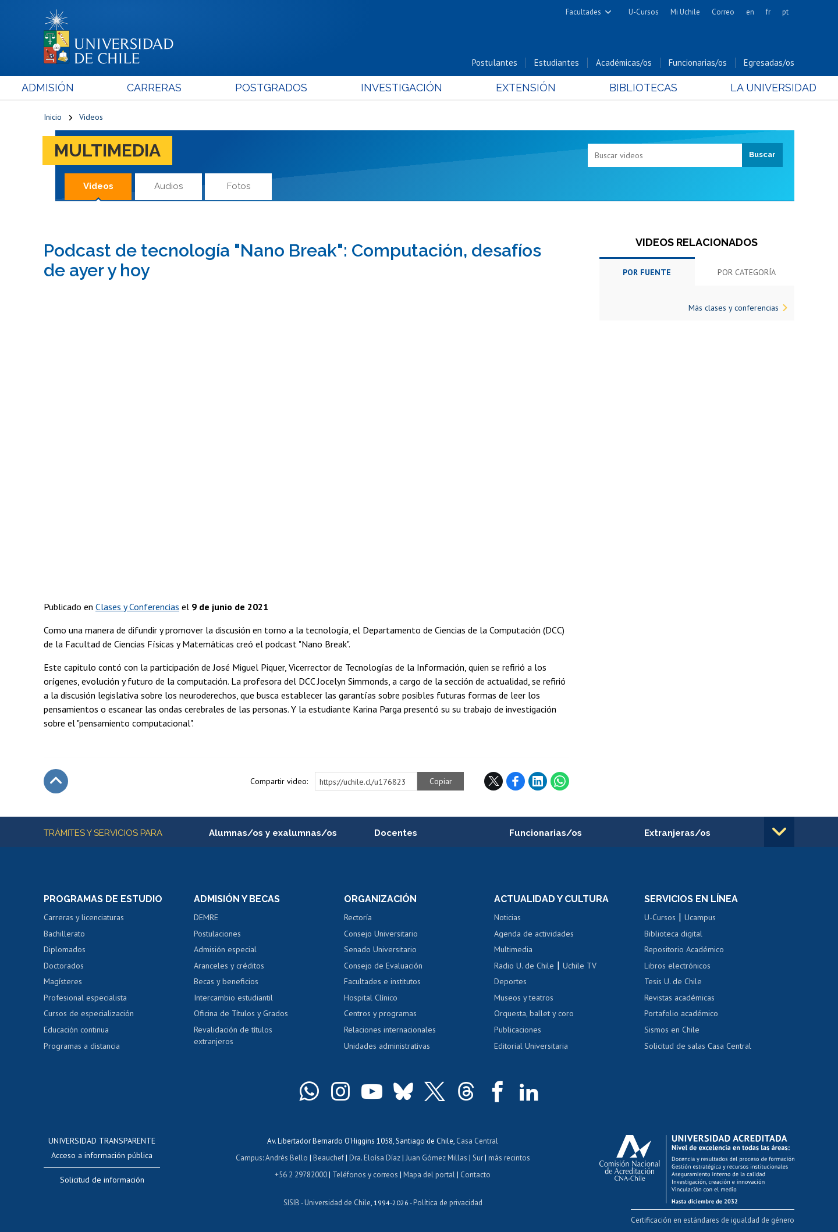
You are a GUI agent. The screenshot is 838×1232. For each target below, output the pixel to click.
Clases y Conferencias (137, 607)
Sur (478, 1157)
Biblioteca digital (673, 933)
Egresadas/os (769, 63)
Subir (56, 781)
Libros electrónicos (677, 965)
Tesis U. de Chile (673, 982)
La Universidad (751, 88)
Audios (168, 186)
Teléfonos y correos (365, 1173)
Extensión (518, 88)
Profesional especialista (85, 997)
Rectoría (358, 917)
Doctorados (64, 965)
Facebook (515, 781)
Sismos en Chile (671, 1029)
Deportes (510, 982)
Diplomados (65, 949)
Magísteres (63, 982)
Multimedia (107, 150)
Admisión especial (225, 949)
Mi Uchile (685, 12)
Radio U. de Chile (524, 965)
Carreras (169, 88)
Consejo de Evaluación (383, 965)
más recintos (509, 1157)
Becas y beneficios (226, 982)
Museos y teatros (523, 997)
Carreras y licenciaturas (84, 917)
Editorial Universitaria (531, 1046)
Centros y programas (380, 1014)
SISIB (291, 1200)
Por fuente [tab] (647, 272)
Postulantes (494, 63)
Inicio (53, 117)
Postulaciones (217, 933)
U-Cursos (643, 12)
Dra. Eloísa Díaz (374, 1157)
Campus (249, 1157)
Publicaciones (517, 1029)
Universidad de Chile (337, 1200)
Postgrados (279, 88)
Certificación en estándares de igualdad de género (712, 1220)
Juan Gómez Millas (436, 1157)
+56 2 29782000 (301, 1173)
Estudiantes (556, 63)
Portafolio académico (681, 1014)
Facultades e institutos (382, 982)
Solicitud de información (102, 1179)
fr (768, 12)
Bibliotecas (628, 88)
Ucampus (700, 917)
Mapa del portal (429, 1173)
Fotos (238, 186)
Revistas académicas (679, 997)
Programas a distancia (82, 1046)
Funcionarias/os (698, 63)
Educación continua (76, 1029)
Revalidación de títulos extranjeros (233, 1035)
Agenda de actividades (534, 933)
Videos (91, 117)
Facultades (583, 12)
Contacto (475, 1173)
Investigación (401, 88)
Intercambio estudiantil (233, 997)
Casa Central (477, 1140)
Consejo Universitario (381, 933)
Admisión (70, 88)
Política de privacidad (447, 1200)
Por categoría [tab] (747, 272)
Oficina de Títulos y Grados (241, 1014)
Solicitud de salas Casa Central (697, 1046)
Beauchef (328, 1157)
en (750, 12)
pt (785, 12)
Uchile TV (579, 965)
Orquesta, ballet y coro (534, 1014)
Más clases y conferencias (733, 307)
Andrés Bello (286, 1157)
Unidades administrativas (387, 1046)
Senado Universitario (380, 949)
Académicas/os (624, 63)
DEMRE (206, 917)
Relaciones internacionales (390, 1029)
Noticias (507, 917)
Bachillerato (64, 933)
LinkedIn (537, 781)
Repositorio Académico (684, 949)
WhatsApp (560, 781)
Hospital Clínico (370, 997)
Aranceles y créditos (229, 965)
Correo (723, 12)
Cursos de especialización (89, 1014)
